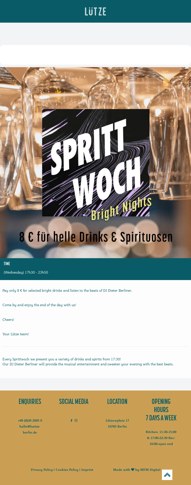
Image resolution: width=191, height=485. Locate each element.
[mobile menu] (17, 11)
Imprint (87, 469)
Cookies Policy (67, 469)
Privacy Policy (42, 469)
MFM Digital (150, 469)
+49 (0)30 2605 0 (30, 420)
